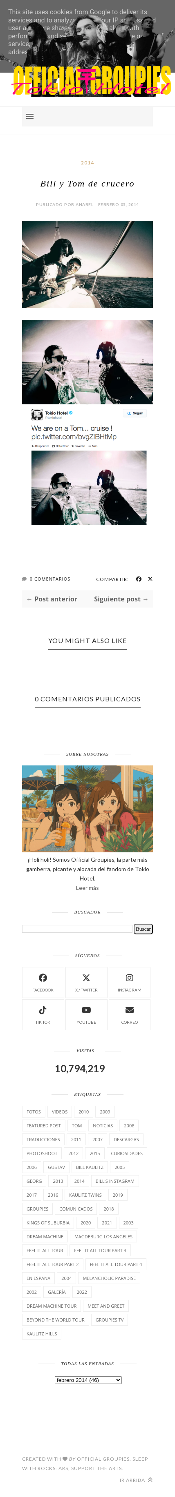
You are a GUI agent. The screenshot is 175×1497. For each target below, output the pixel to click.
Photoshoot (42, 1153)
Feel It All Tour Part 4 (116, 1264)
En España (38, 1278)
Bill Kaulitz (89, 1167)
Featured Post (44, 1125)
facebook (43, 981)
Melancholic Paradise (109, 1278)
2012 (73, 1153)
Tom (77, 1125)
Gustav (56, 1167)
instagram (129, 981)
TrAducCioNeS (43, 1139)
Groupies (37, 1209)
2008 (129, 1125)
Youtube (86, 1014)
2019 (118, 1195)
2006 (32, 1167)
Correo (129, 1014)
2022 (82, 1292)
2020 (86, 1223)
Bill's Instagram (115, 1181)
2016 (53, 1195)
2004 (66, 1278)
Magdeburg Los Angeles (103, 1236)
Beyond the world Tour (56, 1320)
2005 (119, 1167)
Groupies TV (110, 1320)
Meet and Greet (106, 1306)
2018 (108, 1209)
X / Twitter (86, 981)
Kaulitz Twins (85, 1195)
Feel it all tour (45, 1250)
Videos (59, 1112)
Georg (34, 1181)
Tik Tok (43, 1014)
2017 (32, 1195)
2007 (97, 1139)
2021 (107, 1223)
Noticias (103, 1125)
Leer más (87, 887)
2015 (95, 1153)
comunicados (75, 1209)
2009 (105, 1112)
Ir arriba (136, 1480)
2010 (84, 1112)
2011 (76, 1139)
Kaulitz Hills (42, 1334)
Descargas (126, 1139)
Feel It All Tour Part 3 (100, 1250)
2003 (128, 1223)
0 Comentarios (50, 579)
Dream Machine (45, 1236)
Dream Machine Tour (51, 1306)
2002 (32, 1292)
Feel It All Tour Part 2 (53, 1264)
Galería (57, 1292)
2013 (58, 1181)
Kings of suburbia (48, 1223)
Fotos (34, 1112)
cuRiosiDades (127, 1153)
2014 (87, 163)
